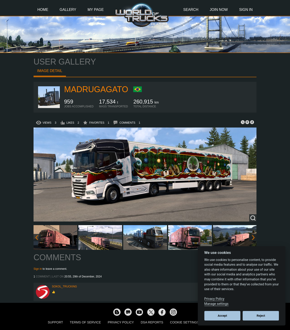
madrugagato (96, 89)
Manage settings (216, 304)
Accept (222, 315)
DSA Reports (152, 322)
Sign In (246, 10)
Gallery (68, 10)
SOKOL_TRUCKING (64, 286)
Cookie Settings (184, 322)
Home (42, 10)
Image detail (49, 71)
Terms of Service (85, 322)
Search (190, 10)
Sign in (38, 268)
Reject (261, 315)
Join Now (219, 10)
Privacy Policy (121, 322)
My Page (96, 10)
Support (55, 322)
